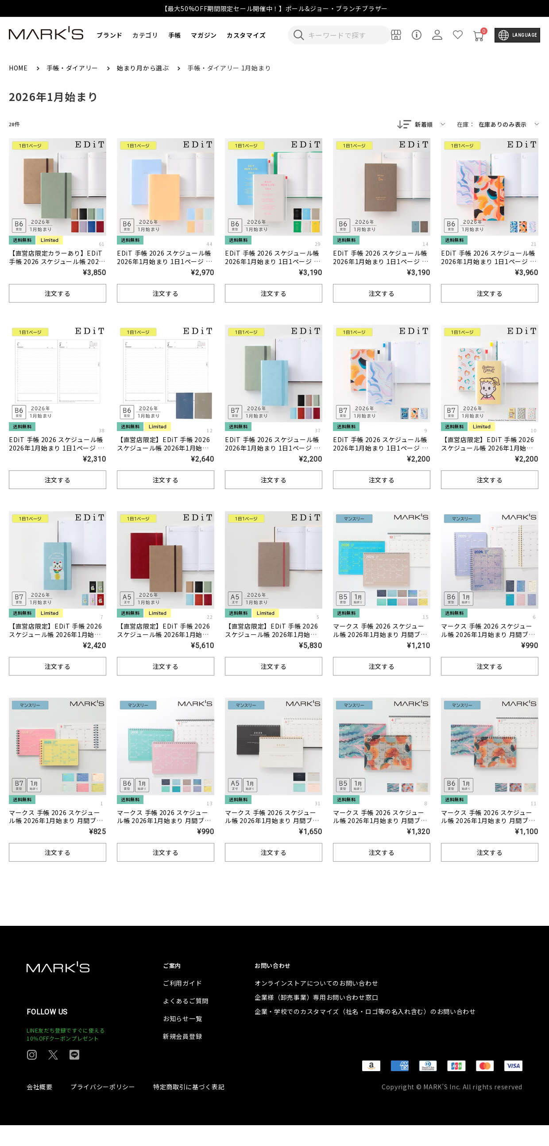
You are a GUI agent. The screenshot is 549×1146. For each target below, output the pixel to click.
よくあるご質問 (186, 1021)
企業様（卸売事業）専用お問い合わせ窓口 (316, 1018)
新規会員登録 (182, 1057)
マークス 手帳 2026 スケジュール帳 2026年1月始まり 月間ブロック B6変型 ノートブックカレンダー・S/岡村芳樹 (489, 826)
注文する (58, 294)
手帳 (174, 35)
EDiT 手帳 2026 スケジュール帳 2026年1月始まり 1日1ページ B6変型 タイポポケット (273, 262)
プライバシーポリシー (102, 1107)
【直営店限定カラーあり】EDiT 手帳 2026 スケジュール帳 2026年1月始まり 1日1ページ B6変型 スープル (56, 266)
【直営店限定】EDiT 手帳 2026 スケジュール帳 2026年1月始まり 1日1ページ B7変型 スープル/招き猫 (56, 639)
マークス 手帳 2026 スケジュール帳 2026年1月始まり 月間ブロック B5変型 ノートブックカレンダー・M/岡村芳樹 (381, 826)
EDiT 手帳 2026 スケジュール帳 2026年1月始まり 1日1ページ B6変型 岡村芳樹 (489, 262)
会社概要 (40, 1107)
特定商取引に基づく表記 (189, 1107)
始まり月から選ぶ (143, 67)
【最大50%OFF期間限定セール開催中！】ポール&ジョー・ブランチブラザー (274, 8)
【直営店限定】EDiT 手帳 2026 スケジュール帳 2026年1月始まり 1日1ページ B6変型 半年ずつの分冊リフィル (163, 453)
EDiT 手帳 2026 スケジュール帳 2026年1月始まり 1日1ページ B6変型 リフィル (57, 449)
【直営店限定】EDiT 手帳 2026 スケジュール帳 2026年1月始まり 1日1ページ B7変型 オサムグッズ (487, 453)
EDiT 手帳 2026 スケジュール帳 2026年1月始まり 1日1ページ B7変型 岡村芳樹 (381, 449)
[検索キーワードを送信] (299, 35)
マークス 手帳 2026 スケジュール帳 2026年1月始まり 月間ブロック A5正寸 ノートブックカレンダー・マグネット (273, 826)
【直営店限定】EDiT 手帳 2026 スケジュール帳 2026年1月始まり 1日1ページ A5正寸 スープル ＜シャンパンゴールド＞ (271, 639)
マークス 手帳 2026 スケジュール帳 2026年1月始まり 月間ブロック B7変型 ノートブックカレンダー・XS (57, 826)
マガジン (204, 35)
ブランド (110, 35)
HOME (19, 67)
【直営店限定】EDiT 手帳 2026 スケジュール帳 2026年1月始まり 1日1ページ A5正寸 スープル (163, 635)
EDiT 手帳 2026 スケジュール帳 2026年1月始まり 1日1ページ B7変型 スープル (273, 449)
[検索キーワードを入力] (345, 35)
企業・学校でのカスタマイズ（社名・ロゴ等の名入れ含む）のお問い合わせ (365, 1032)
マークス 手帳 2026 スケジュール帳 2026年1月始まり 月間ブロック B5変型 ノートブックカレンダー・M (381, 639)
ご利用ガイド (182, 1004)
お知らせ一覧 (182, 1039)
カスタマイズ (246, 35)
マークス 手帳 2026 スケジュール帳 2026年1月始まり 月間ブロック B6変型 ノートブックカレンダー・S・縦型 (489, 639)
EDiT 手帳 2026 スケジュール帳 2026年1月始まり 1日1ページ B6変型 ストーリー (381, 262)
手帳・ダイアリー (73, 67)
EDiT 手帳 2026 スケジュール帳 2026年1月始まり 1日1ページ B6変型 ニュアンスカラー (165, 262)
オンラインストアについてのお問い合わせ (316, 1004)
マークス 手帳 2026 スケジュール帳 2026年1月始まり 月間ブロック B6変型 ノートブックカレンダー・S (165, 826)
